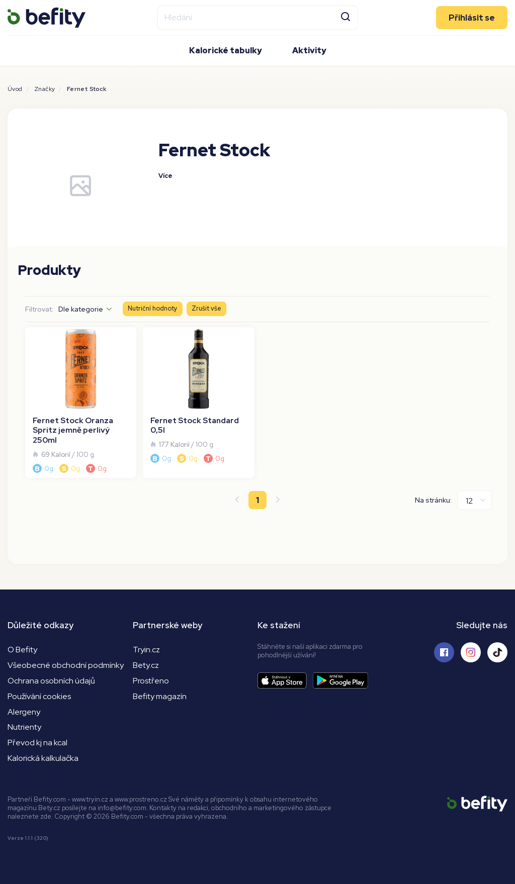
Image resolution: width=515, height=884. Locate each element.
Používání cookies (39, 696)
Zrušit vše (206, 308)
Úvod (15, 89)
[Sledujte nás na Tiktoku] (497, 652)
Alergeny (24, 712)
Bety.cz (146, 665)
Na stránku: (433, 500)
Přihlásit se (472, 17)
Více (165, 175)
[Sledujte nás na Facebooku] (444, 652)
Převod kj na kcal (37, 742)
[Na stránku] (474, 500)
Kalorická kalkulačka (43, 758)
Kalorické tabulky (225, 50)
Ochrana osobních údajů (51, 680)
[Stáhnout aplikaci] (285, 680)
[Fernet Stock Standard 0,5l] (198, 402)
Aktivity (309, 50)
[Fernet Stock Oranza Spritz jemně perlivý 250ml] (80, 402)
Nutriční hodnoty (153, 308)
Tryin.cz (146, 649)
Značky (44, 89)
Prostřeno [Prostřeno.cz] (151, 680)
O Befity (22, 649)
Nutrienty (24, 727)
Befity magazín (160, 696)
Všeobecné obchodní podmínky (66, 665)
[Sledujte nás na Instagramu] (471, 652)
